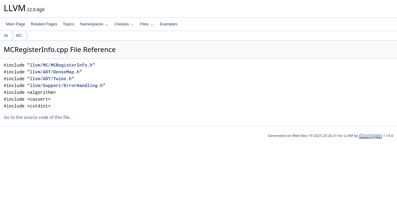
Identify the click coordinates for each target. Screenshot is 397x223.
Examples (168, 24)
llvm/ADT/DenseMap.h (54, 72)
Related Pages (44, 24)
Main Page (15, 24)
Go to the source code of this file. (37, 117)
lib (6, 35)
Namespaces (94, 24)
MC (19, 35)
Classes (124, 24)
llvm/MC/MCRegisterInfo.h (61, 65)
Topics (68, 24)
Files (146, 24)
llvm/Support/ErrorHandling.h (66, 86)
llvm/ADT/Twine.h (50, 79)
